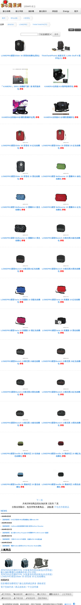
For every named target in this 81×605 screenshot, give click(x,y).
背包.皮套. (14, 18)
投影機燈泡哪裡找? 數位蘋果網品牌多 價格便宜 (23, 583)
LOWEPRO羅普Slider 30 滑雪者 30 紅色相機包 (23, 576)
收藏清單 (18, 594)
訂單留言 (67, 594)
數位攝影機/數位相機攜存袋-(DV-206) (18, 572)
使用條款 (42, 598)
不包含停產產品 (61, 507)
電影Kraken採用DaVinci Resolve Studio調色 (26, 546)
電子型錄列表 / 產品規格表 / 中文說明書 (19, 587)
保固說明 (30, 598)
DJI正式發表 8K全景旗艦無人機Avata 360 (25, 519)
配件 (3, 18)
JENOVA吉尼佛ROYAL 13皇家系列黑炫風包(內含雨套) (26, 570)
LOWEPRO (23, 24)
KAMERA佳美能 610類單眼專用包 (58, 86)
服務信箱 (68, 604)
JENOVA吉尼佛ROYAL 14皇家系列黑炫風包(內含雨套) (26, 574)
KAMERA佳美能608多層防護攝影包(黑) (18, 117)
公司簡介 (41, 594)
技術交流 (6, 598)
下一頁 (39, 500)
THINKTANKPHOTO (40, 24)
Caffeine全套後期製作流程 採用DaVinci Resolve (27, 526)
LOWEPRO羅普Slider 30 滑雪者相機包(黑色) (20, 56)
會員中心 (30, 594)
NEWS (4, 511)
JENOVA (10, 24)
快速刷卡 (54, 594)
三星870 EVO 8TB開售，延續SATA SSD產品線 (26, 539)
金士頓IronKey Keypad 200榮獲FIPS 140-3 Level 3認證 (29, 532)
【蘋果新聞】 (6, 519)
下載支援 (18, 598)
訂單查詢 (6, 594)
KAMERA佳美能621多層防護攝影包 (59, 117)
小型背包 (26, 18)
